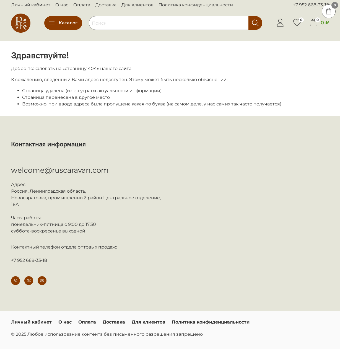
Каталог (63, 23)
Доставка (105, 4)
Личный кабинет (30, 4)
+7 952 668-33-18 (311, 4)
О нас (61, 4)
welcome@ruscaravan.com (60, 170)
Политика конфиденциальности (196, 4)
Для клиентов (137, 4)
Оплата (81, 4)
